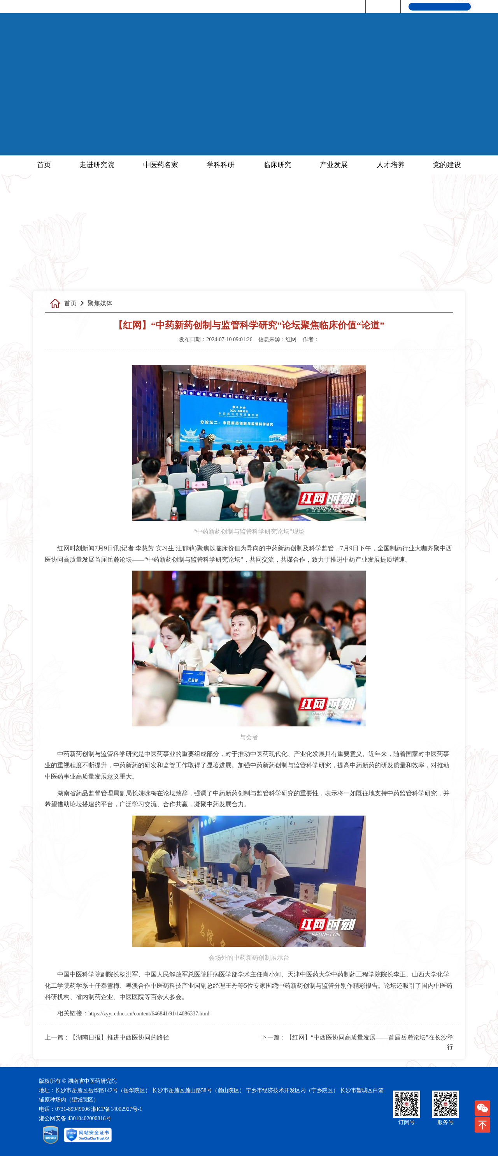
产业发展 (334, 165)
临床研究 (277, 165)
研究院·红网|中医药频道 (328, 6)
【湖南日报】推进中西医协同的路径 (119, 1037)
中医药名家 (160, 165)
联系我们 (382, 6)
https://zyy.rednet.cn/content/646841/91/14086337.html (148, 1014)
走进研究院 (96, 165)
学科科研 (221, 165)
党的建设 (447, 165)
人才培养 (391, 165)
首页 (44, 165)
